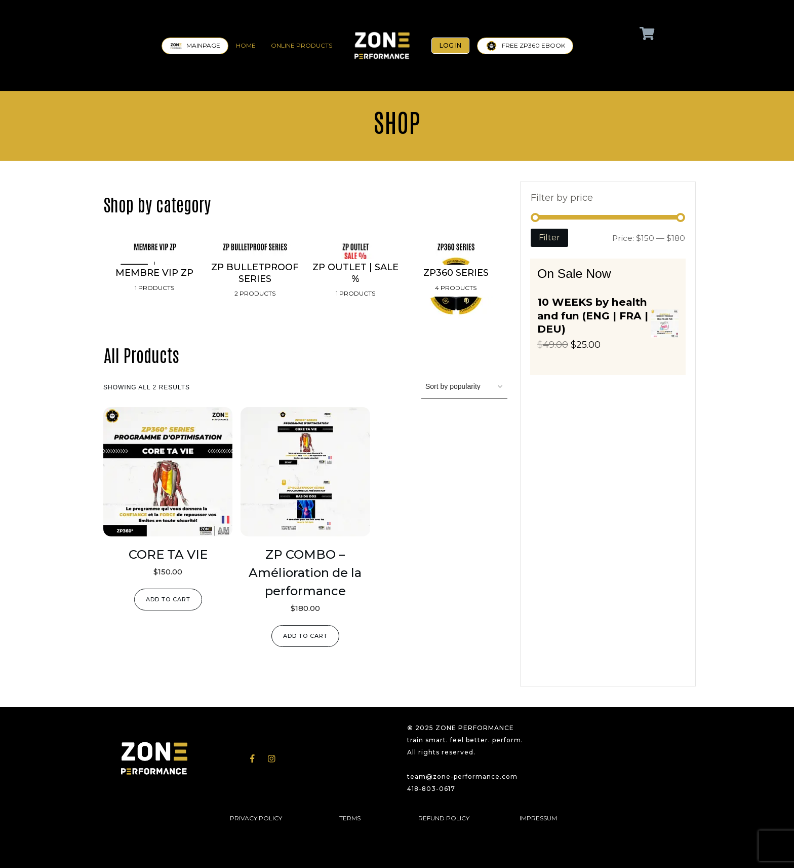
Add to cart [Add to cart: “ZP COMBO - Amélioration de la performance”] (305, 635)
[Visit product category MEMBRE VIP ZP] (154, 281)
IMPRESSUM (538, 818)
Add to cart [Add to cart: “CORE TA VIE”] (168, 599)
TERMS (350, 818)
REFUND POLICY (443, 818)
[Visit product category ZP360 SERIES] (456, 281)
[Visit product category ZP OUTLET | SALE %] (355, 281)
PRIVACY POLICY (256, 818)
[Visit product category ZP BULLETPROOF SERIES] (255, 281)
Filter (549, 237)
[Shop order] (464, 387)
